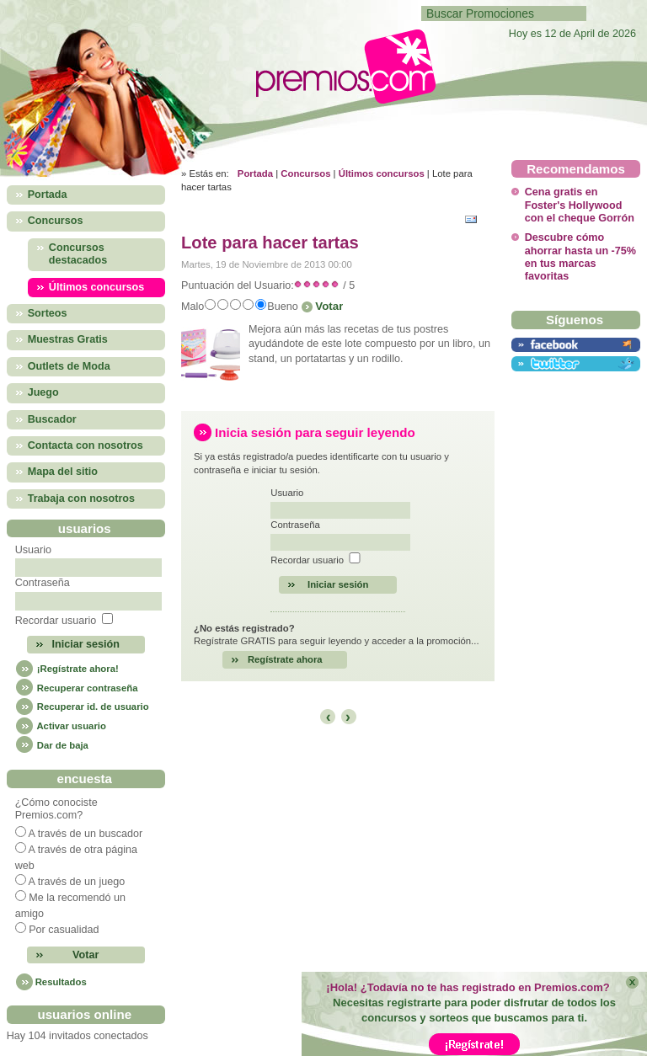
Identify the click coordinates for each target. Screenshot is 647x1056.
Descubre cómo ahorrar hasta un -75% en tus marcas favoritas (580, 257)
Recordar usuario (56, 621)
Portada (255, 173)
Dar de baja (51, 745)
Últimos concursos (382, 173)
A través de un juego (76, 882)
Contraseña (42, 583)
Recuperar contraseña (76, 688)
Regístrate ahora (285, 659)
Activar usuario (60, 726)
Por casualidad (64, 930)
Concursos (305, 173)
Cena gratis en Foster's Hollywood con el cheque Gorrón (579, 205)
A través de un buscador (85, 834)
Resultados (61, 982)
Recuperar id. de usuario (82, 706)
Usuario (33, 550)
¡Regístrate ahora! (67, 669)
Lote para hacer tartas (270, 242)
